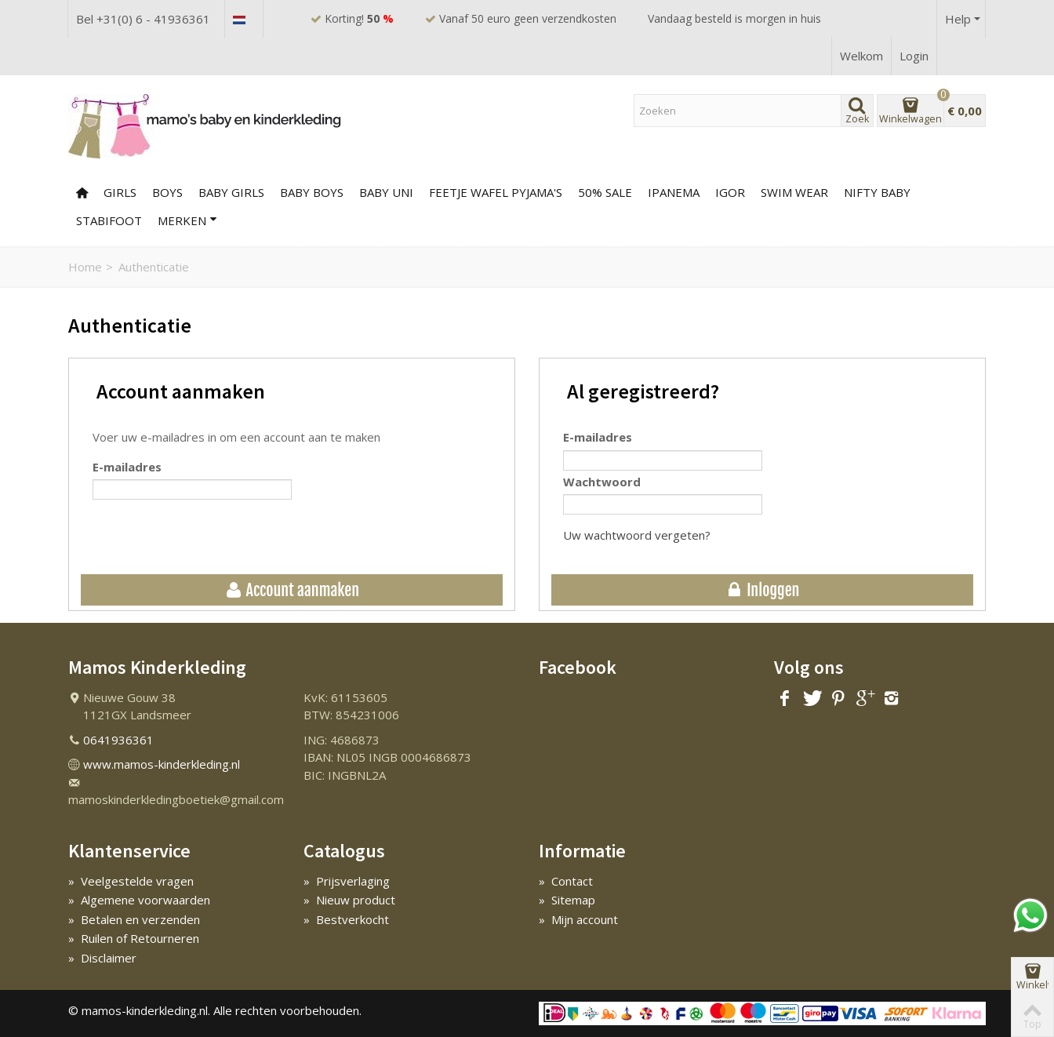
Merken (187, 220)
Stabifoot (109, 220)
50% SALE (605, 192)
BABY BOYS (311, 192)
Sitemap (567, 900)
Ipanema (674, 192)
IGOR (730, 192)
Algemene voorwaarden (139, 900)
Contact (566, 881)
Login (914, 56)
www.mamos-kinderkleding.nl (161, 764)
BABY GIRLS (231, 192)
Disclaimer (102, 958)
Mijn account (578, 919)
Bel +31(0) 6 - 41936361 (143, 19)
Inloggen (762, 590)
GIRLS (120, 192)
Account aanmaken (291, 590)
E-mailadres (127, 467)
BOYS (167, 192)
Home (85, 267)
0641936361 (118, 740)
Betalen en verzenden (134, 919)
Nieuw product (349, 900)
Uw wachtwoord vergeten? (637, 535)
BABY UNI (386, 192)
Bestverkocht (346, 919)
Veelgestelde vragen (131, 881)
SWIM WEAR (794, 192)
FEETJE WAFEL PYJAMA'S (495, 192)
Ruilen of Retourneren (133, 938)
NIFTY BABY (877, 192)
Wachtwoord (602, 481)
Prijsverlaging (346, 881)
